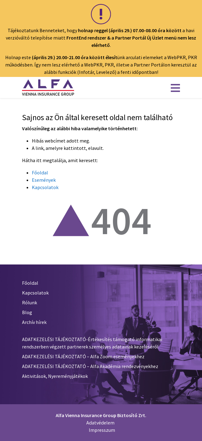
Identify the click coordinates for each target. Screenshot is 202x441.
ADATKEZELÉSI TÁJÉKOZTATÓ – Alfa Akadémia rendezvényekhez (90, 366)
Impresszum (102, 430)
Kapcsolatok (45, 187)
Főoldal (40, 172)
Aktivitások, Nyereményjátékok (55, 376)
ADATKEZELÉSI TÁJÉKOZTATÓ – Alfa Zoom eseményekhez (83, 356)
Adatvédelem (100, 423)
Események (44, 180)
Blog (27, 312)
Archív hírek (34, 322)
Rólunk (29, 302)
